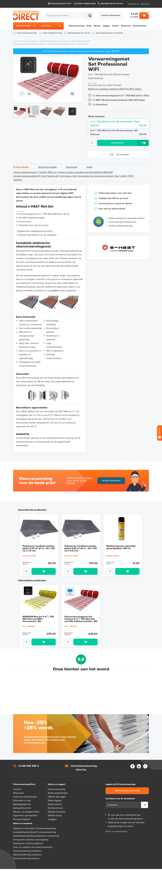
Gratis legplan (55, 795)
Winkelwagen (144, 15)
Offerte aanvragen (110, 15)
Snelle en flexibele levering (86, 3)
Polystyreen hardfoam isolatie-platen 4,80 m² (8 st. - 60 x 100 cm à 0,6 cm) (80, 543)
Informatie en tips (22, 795)
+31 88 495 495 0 (28, 760)
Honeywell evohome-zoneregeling (30, 834)
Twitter (145, 761)
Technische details (47, 167)
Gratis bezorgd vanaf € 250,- (61, 3)
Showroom (126, 26)
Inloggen (52, 814)
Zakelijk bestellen (57, 806)
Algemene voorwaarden (25, 810)
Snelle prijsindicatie (58, 787)
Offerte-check (55, 810)
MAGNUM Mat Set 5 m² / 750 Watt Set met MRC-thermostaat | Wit (38, 614)
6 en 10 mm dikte (29, 551)
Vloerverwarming (76, 26)
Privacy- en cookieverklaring (116, 826)
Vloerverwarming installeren (27, 845)
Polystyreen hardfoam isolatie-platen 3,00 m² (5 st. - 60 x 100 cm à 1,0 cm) (39, 543)
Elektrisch (46, 26)
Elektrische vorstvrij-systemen (28, 838)
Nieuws (97, 26)
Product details (21, 167)
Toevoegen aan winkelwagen (43, 566)
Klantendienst (133, 4)
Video (89, 167)
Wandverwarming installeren (27, 849)
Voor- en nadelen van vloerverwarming (32, 842)
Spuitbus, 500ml (112, 551)
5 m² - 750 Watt (29, 621)
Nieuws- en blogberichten (26, 806)
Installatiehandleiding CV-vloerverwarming (34, 827)
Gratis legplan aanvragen (127, 785)
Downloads (71, 167)
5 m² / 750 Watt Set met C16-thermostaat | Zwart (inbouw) (118, 123)
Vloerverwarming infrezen (26, 853)
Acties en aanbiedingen (25, 791)
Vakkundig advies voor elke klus (112, 3)
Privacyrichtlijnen (21, 814)
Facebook (132, 761)
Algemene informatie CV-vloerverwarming (34, 823)
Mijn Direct (145, 4)
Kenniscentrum (140, 26)
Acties (89, 26)
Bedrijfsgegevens (22, 799)
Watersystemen (23, 26)
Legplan (106, 26)
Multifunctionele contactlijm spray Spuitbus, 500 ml (121, 542)
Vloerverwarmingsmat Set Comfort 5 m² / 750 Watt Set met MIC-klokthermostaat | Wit (80, 614)
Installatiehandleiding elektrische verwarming (36, 830)
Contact (115, 26)
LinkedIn (139, 761)
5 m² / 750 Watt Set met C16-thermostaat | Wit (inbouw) (118, 132)
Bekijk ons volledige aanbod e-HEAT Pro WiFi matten (114, 89)
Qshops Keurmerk (22, 802)
